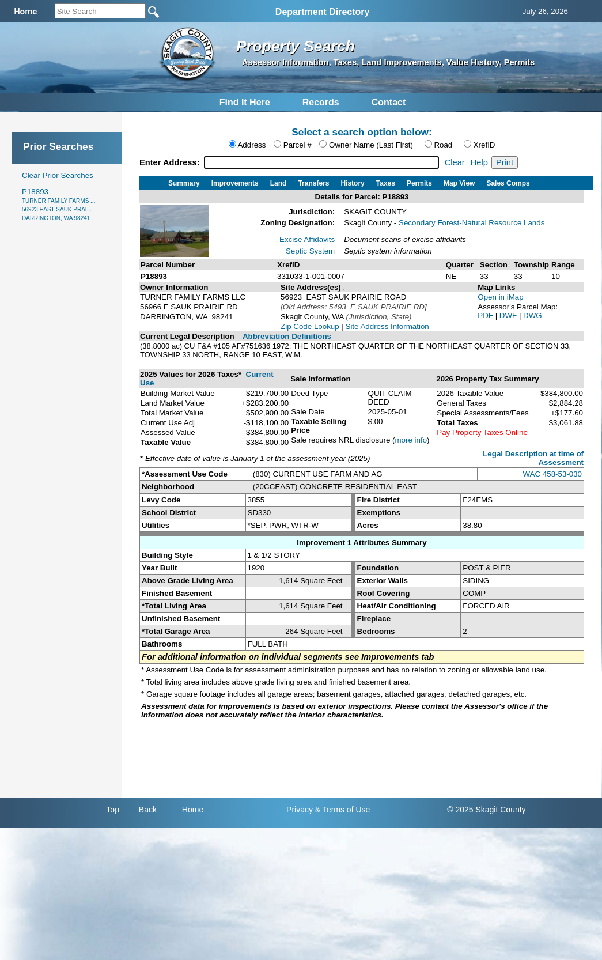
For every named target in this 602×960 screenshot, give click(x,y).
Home (192, 809)
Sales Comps (507, 183)
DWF (509, 315)
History (352, 183)
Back (148, 809)
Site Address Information (387, 326)
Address (251, 145)
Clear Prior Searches (57, 175)
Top (112, 809)
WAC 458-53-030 (552, 474)
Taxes (385, 183)
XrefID (484, 145)
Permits (419, 183)
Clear (455, 162)
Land (278, 183)
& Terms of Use (342, 809)
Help (479, 162)
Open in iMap (500, 297)
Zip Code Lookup (310, 326)
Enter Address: (170, 162)
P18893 (58, 204)
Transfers (313, 183)
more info (411, 440)
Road (443, 145)
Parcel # (297, 145)
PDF (486, 315)
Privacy (299, 809)
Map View (459, 183)
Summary (184, 183)
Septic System (310, 251)
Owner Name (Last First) (371, 145)
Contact (389, 102)
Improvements (235, 183)
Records (320, 102)
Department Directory (322, 12)
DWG (532, 315)
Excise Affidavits (307, 239)
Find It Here (244, 102)
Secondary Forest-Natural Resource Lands (471, 222)
